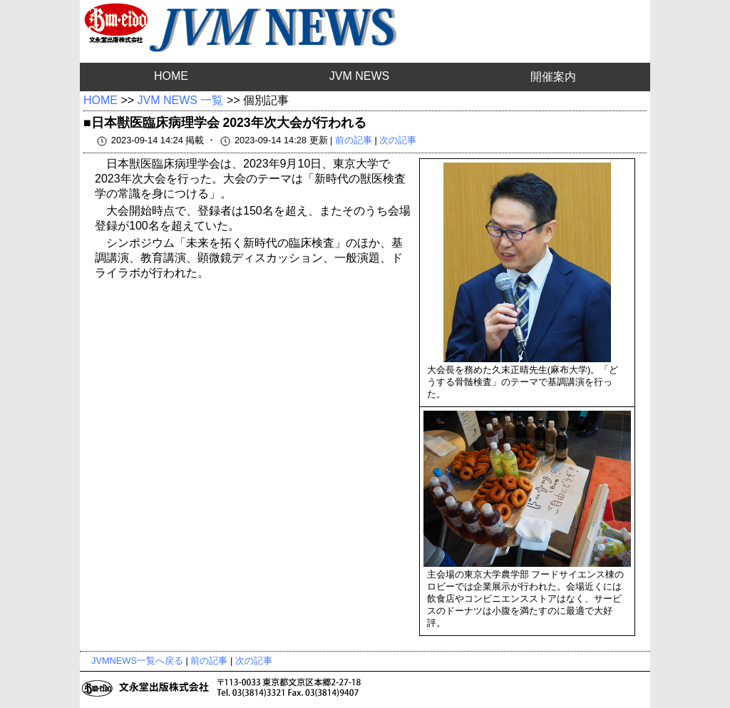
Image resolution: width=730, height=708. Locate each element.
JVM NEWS (359, 76)
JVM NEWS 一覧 (181, 100)
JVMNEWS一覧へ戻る (137, 660)
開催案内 (553, 77)
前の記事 (353, 140)
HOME (171, 76)
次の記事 (397, 140)
